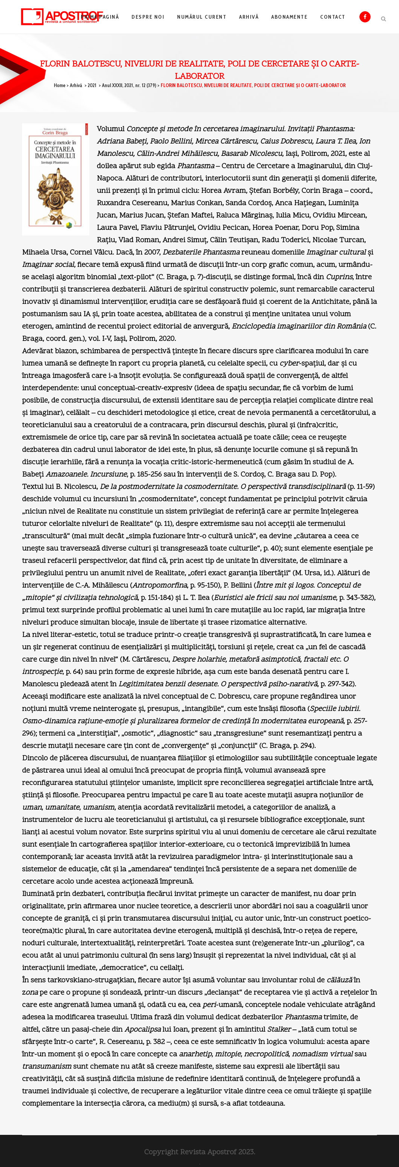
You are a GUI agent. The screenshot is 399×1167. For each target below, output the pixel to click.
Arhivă (76, 85)
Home (59, 85)
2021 (92, 85)
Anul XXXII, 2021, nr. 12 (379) (129, 85)
